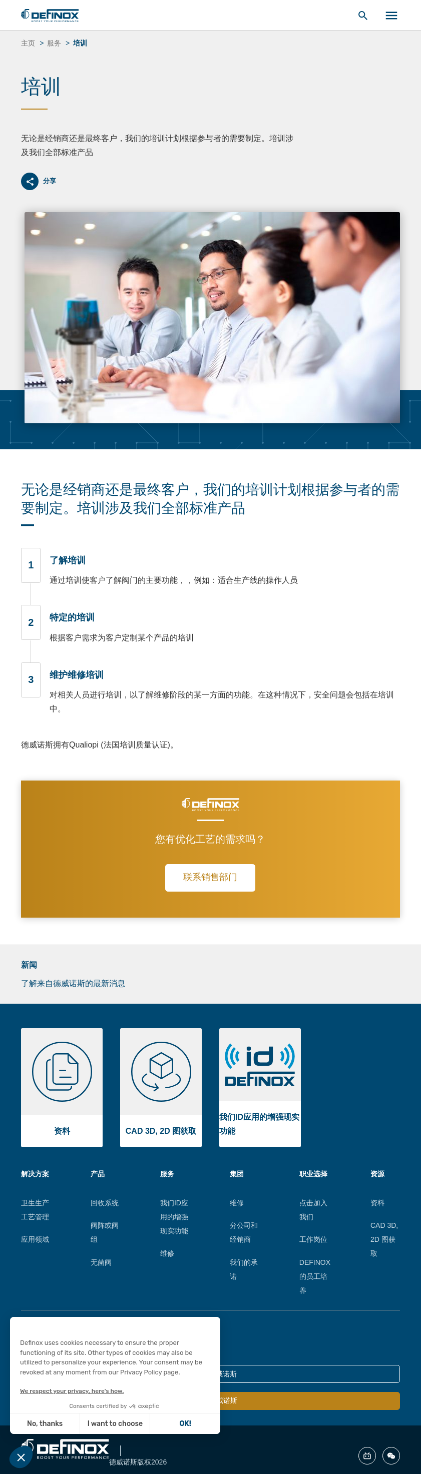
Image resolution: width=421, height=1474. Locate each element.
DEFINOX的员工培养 (314, 1276)
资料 (377, 1203)
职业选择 (313, 1174)
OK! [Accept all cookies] (162, 1423)
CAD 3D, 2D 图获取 (384, 1239)
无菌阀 (101, 1262)
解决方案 (35, 1174)
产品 (98, 1174)
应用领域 (35, 1239)
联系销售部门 (210, 877)
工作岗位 (313, 1239)
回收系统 (105, 1203)
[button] (21, 1457)
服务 (167, 1174)
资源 (377, 1174)
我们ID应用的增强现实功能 (174, 1217)
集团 (237, 1174)
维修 (167, 1253)
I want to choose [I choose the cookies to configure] (92, 1423)
